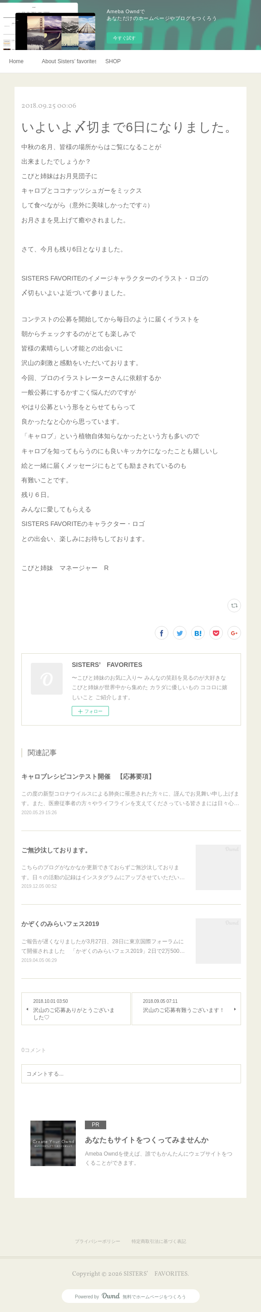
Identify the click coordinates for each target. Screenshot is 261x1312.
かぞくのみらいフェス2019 (60, 923)
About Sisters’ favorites (69, 61)
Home (16, 61)
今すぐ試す (124, 37)
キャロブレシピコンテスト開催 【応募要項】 (88, 776)
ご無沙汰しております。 (56, 850)
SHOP (113, 61)
